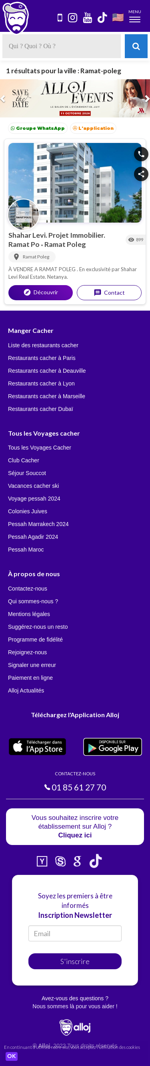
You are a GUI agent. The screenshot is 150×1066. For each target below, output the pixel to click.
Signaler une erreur (32, 665)
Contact (109, 293)
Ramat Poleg (65, 244)
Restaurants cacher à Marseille (46, 396)
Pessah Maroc (26, 549)
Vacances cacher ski (33, 486)
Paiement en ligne (30, 678)
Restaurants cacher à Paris (42, 358)
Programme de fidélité (35, 639)
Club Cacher (23, 460)
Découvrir (40, 292)
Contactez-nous (27, 588)
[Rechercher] (136, 46)
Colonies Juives (27, 511)
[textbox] (61, 46)
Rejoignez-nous (27, 652)
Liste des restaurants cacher (43, 345)
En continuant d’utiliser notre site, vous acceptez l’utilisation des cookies (72, 1047)
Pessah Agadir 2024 (33, 537)
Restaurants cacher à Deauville (47, 371)
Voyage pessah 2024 (34, 498)
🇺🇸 (118, 17)
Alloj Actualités (26, 690)
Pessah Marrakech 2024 (38, 524)
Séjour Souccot (27, 473)
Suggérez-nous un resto (38, 627)
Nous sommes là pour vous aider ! (74, 1006)
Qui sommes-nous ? (33, 601)
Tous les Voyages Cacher (39, 447)
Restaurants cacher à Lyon (41, 383)
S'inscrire (75, 961)
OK (11, 1056)
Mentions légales (29, 614)
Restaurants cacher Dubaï (40, 409)
